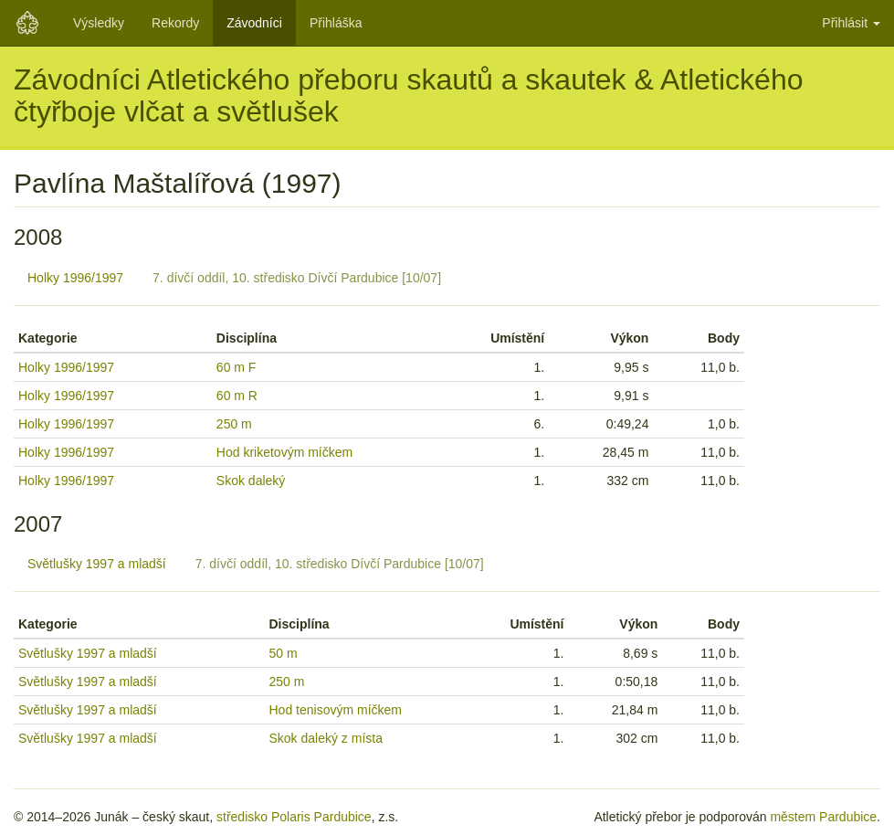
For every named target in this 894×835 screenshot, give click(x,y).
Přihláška (336, 23)
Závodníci (254, 23)
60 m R (237, 395)
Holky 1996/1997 (75, 277)
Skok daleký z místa (326, 738)
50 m (283, 653)
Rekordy (175, 23)
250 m (234, 424)
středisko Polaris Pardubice (294, 816)
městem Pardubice (823, 816)
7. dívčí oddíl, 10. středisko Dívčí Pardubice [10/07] (297, 277)
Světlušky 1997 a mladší (96, 563)
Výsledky (98, 23)
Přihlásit (851, 23)
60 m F (236, 367)
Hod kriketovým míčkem (284, 452)
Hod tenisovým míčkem (335, 710)
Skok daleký (250, 480)
